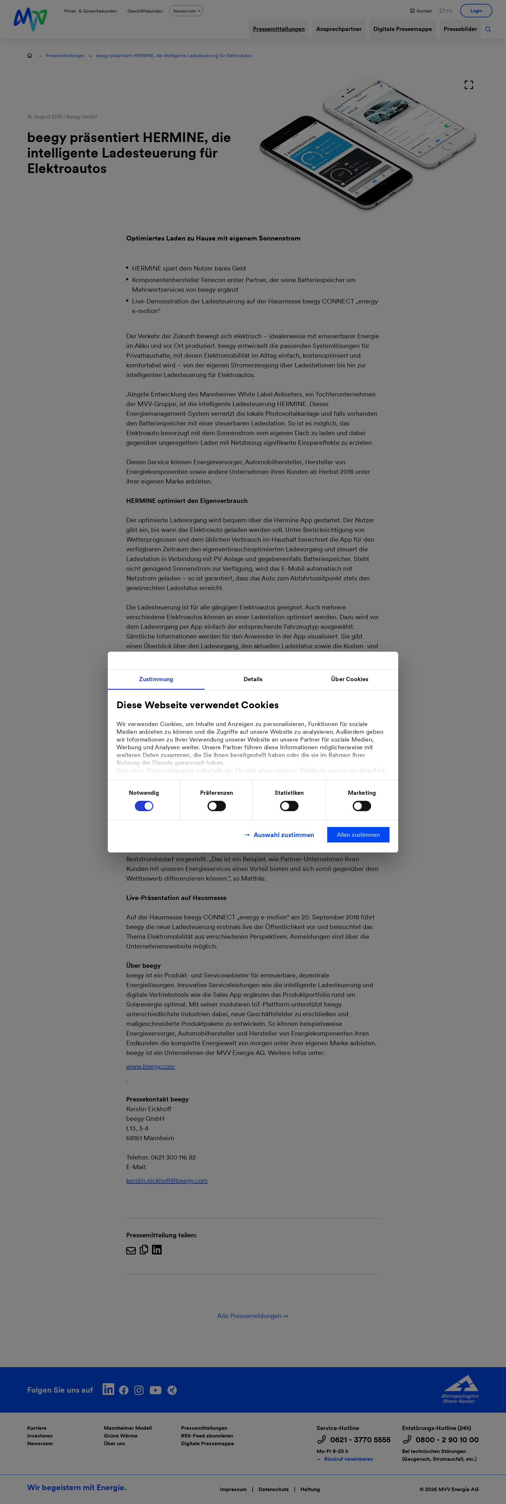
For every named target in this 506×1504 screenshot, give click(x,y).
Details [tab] (253, 678)
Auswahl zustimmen (284, 835)
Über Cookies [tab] (349, 678)
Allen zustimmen (358, 834)
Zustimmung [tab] (156, 678)
